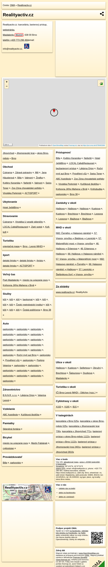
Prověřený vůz (12, 360)
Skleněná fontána (11, 429)
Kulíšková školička (30, 414)
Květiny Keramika (11, 183)
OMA (12, 5)
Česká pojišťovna (31, 310)
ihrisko (40, 260)
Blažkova (74, 219)
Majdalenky (13, 35)
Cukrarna (7, 172)
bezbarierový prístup (66, 168)
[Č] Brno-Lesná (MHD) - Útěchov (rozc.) (76, 392)
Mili (36, 172)
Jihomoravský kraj (26, 153)
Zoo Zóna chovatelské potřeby (27, 188)
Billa (19, 178)
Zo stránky (62, 286)
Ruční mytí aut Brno (27, 355)
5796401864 (61, 464)
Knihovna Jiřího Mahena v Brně (18, 285)
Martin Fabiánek (39, 443)
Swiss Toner (96, 173)
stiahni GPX (61, 468)
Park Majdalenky (11, 280)
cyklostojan (8, 448)
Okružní (97, 368)
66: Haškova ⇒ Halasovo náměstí (84, 254)
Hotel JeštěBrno (11, 207)
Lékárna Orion (27, 395)
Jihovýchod (8, 153)
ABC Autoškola (10, 414)
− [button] (7, 86)
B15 (75, 407)
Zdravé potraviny (23, 172)
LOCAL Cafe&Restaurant (15, 227)
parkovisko (8, 329)
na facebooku (75, 531)
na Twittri (81, 533)
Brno (13, 158)
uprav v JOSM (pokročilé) (89, 462)
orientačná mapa (11, 246)
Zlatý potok (36, 227)
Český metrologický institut (29, 305)
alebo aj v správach (66, 497)
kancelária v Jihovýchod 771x (76, 431)
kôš (4, 299)
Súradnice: (60, 466)
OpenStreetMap (58, 145)
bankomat (27, 299)
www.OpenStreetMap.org (89, 553)
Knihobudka (96, 189)
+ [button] (7, 82)
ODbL (87, 555)
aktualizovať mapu (71, 462)
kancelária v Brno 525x (67, 421)
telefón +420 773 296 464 (15, 40)
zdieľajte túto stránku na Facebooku (72, 532)
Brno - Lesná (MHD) (33, 246)
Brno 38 (47, 310)
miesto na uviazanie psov (35, 280)
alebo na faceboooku (67, 493)
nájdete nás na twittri (67, 488)
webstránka (8, 30)
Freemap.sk (72, 145)
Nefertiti (27, 183)
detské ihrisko (10, 260)
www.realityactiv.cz (65, 292)
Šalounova (74, 373)
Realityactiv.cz (24, 5)
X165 (66, 407)
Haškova (60, 208)
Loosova (98, 214)
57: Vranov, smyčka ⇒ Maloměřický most (76, 259)
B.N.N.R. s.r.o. (10, 395)
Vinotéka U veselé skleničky (29, 222)
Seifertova (85, 368)
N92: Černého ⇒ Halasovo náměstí (73, 233)
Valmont (29, 178)
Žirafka (39, 178)
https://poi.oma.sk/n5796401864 (94, 145)
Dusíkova (87, 373)
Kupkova (96, 208)
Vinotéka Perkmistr (12, 193)
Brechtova (73, 214)
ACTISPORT (31, 193)
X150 (58, 407)
